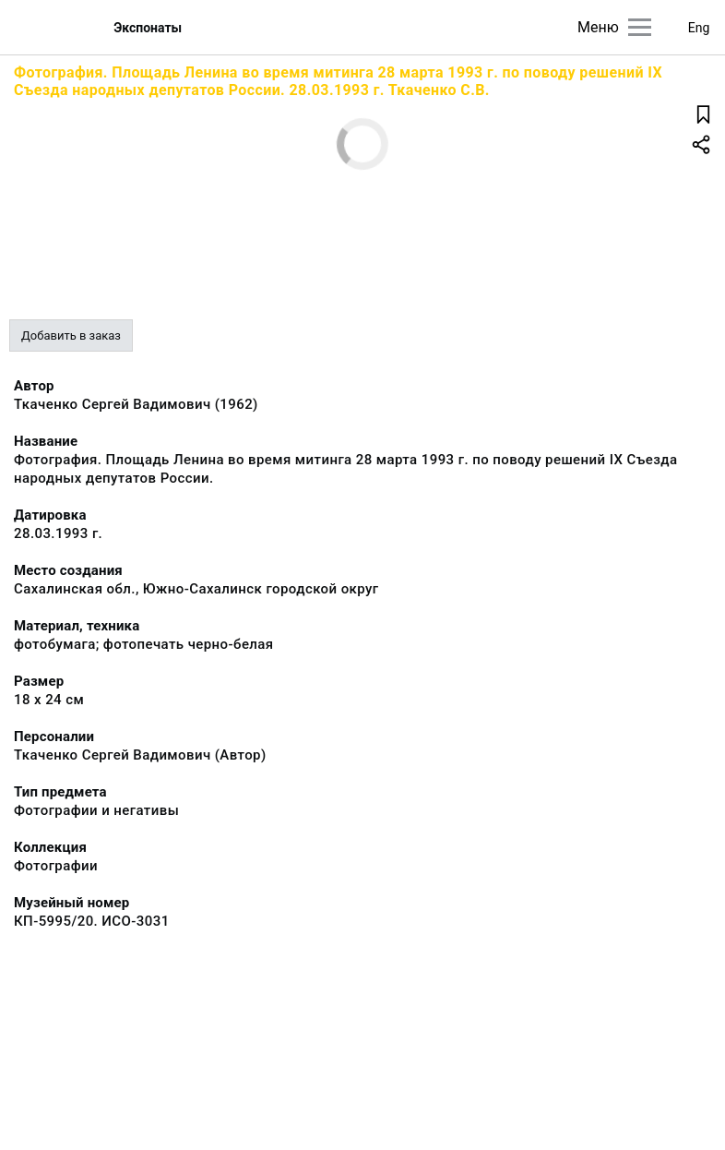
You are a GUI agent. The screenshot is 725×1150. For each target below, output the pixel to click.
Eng (699, 27)
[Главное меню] (639, 27)
